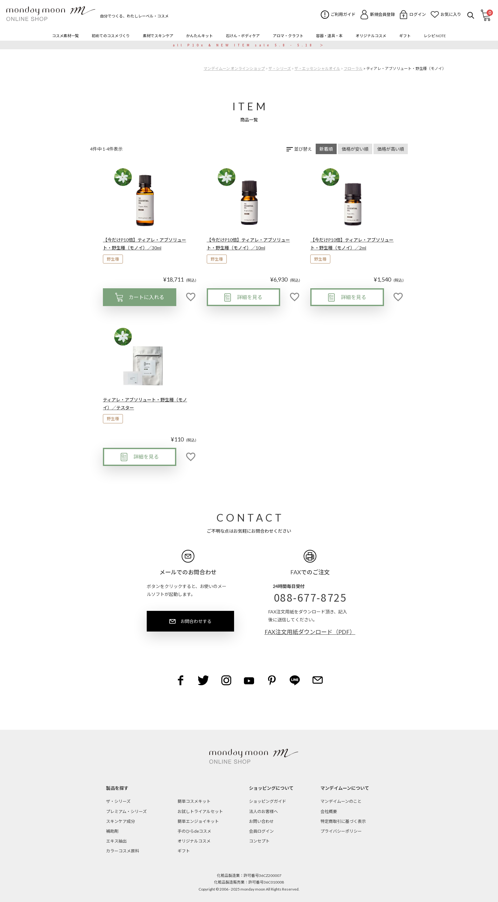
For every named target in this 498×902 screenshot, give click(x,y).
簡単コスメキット (194, 801)
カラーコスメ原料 (122, 850)
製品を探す (117, 788)
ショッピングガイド (267, 801)
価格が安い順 (355, 149)
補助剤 (112, 831)
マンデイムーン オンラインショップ (234, 68)
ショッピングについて (271, 788)
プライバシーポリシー (341, 831)
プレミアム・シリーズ (126, 811)
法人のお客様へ (263, 811)
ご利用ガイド (343, 14)
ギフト (184, 850)
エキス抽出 (116, 841)
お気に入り (451, 14)
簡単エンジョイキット (198, 821)
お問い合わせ (261, 821)
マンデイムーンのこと (340, 801)
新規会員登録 (382, 14)
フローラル (353, 68)
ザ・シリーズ (279, 68)
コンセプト (259, 841)
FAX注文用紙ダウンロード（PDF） (310, 631)
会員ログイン (261, 831)
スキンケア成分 (120, 821)
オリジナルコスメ (194, 841)
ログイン (417, 14)
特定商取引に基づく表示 (343, 821)
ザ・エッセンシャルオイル (317, 68)
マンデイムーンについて (344, 788)
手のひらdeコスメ (194, 831)
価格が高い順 (390, 149)
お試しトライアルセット (200, 811)
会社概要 (328, 811)
